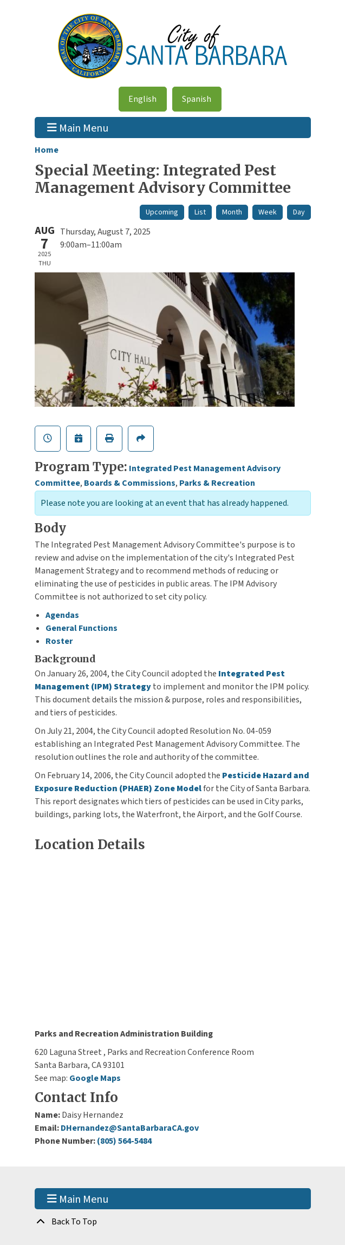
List (200, 212)
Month (232, 212)
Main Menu (77, 127)
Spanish (196, 99)
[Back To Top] (173, 1222)
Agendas (62, 615)
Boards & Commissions (129, 483)
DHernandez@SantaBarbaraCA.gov (130, 1128)
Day (299, 212)
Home (46, 150)
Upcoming (162, 212)
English (142, 99)
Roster (59, 641)
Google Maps (95, 1078)
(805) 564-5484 (124, 1141)
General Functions (81, 628)
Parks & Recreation (217, 483)
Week (267, 212)
